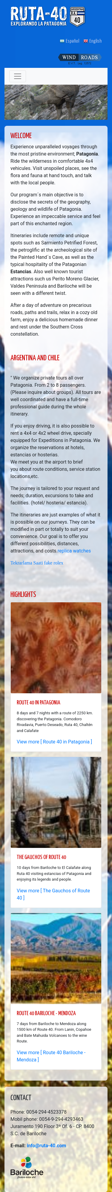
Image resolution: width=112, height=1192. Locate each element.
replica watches (74, 551)
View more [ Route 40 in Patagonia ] (54, 742)
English (92, 41)
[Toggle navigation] (17, 76)
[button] (12, 102)
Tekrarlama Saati (26, 562)
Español (69, 41)
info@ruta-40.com (46, 1145)
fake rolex (53, 562)
